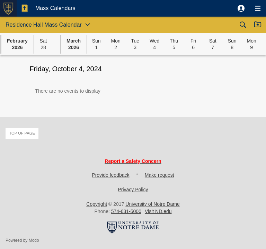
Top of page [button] (22, 133)
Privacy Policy (133, 189)
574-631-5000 (126, 211)
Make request (159, 175)
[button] (241, 8)
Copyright (96, 204)
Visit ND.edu (158, 211)
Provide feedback (110, 175)
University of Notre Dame (152, 204)
